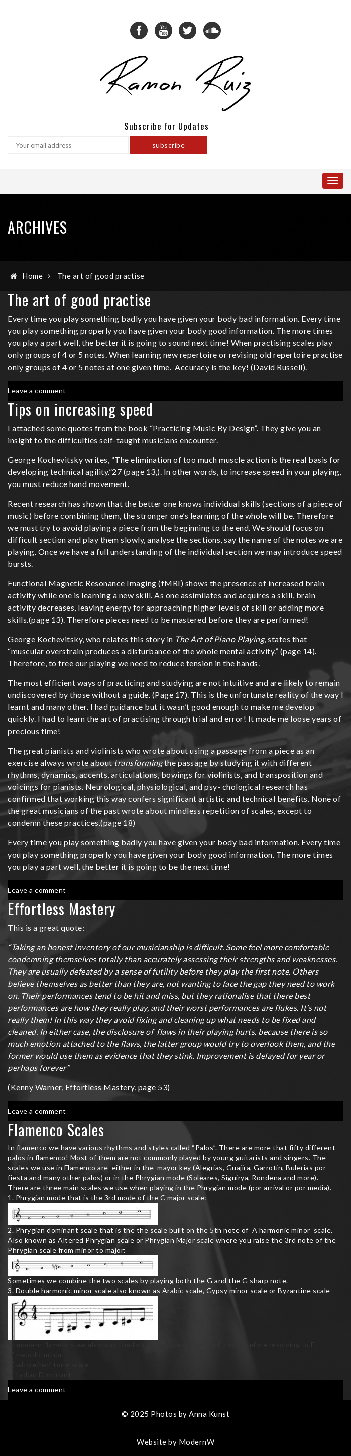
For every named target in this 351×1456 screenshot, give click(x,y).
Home (32, 275)
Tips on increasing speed (80, 409)
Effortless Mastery (61, 908)
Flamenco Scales (56, 1129)
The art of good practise (101, 275)
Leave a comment (37, 390)
